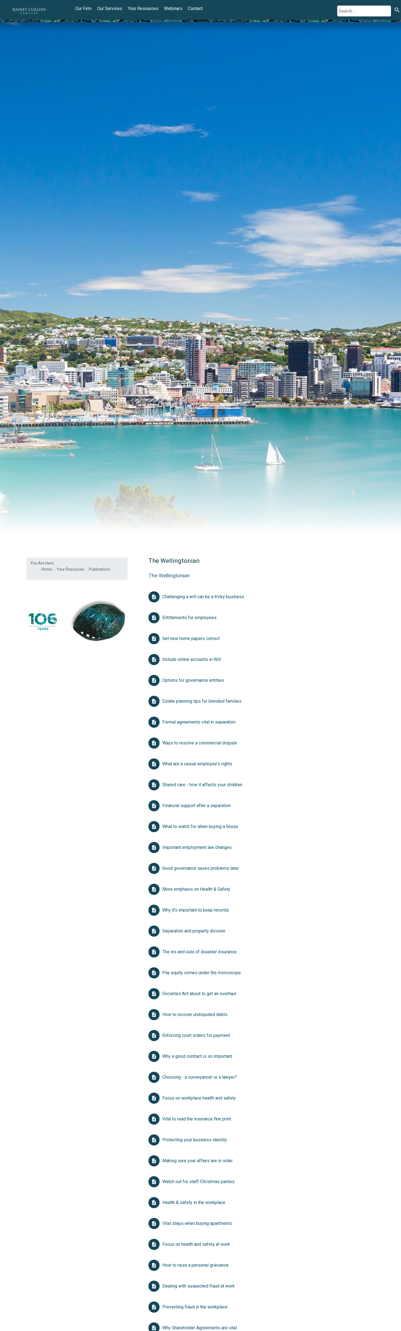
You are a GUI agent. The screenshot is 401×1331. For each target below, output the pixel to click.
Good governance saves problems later (200, 868)
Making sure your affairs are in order (197, 1160)
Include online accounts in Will (191, 659)
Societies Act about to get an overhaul (199, 993)
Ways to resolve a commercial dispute (199, 743)
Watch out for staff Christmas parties (198, 1181)
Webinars (173, 8)
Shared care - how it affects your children (202, 784)
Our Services (109, 8)
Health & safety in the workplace (193, 1202)
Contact (195, 8)
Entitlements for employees (189, 617)
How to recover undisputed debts (195, 1014)
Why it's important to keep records (195, 910)
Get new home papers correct (191, 638)
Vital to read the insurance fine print (196, 1119)
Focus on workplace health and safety (199, 1098)
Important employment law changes (197, 847)
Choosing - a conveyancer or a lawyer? (199, 1077)
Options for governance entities (193, 680)
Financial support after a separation (196, 805)
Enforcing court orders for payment (196, 1035)
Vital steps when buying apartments (197, 1223)
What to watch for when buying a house (200, 826)
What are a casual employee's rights (197, 763)
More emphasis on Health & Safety (196, 889)
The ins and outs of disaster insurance (199, 951)
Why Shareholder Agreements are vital (199, 1327)
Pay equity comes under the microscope (201, 972)
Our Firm (83, 8)
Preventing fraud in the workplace (195, 1307)
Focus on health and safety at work (196, 1244)
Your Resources (143, 8)
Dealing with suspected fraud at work (198, 1286)
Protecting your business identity (194, 1139)
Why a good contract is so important (197, 1056)
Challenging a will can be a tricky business (203, 596)
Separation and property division (193, 931)
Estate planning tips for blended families (201, 701)
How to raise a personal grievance (195, 1265)
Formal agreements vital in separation (199, 722)
